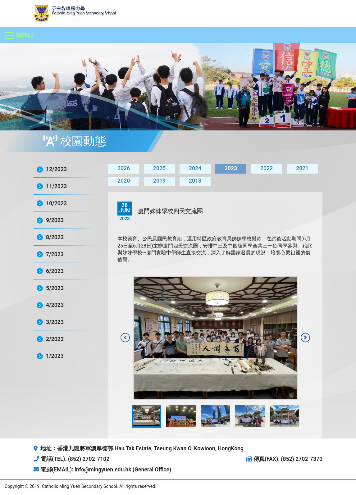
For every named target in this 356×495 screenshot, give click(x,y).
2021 (302, 168)
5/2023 (55, 288)
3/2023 (55, 322)
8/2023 (55, 237)
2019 (159, 181)
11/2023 (56, 186)
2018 (195, 181)
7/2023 (55, 254)
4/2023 (55, 305)
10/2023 (56, 203)
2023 (231, 168)
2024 (195, 168)
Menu (24, 35)
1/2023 (55, 356)
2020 (123, 181)
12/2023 (56, 169)
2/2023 (55, 339)
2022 (266, 168)
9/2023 (55, 220)
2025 (159, 168)
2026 (123, 168)
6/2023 (55, 271)
